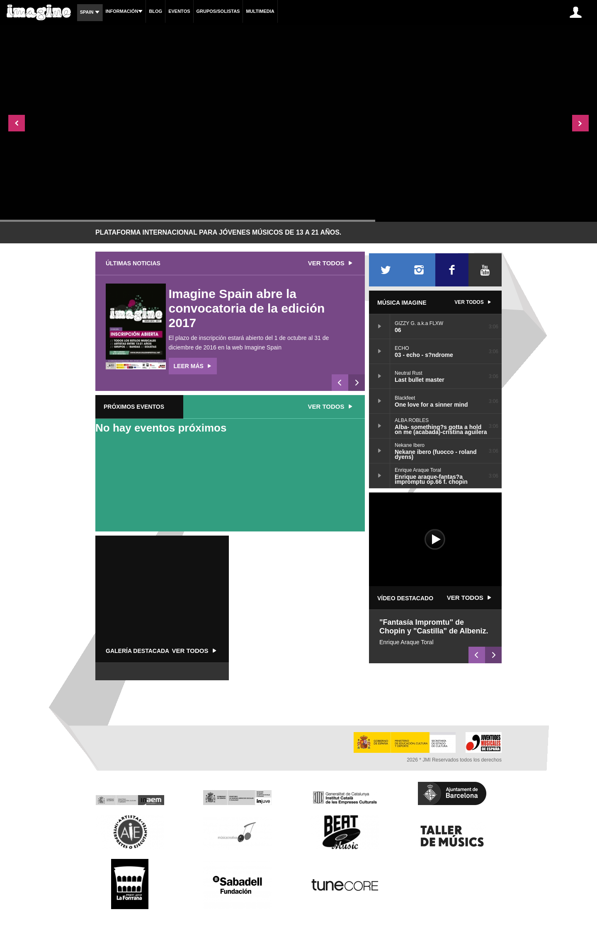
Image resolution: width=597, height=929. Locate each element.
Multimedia (260, 11)
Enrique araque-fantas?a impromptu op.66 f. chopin (379, 475)
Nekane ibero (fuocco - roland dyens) (379, 450)
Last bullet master (379, 376)
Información (124, 11)
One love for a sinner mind (379, 400)
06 (379, 326)
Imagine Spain (263, 347)
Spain (90, 12)
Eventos (179, 11)
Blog (155, 11)
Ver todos (331, 263)
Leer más (194, 366)
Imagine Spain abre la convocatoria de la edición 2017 (247, 308)
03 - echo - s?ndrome (379, 351)
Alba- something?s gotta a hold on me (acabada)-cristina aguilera (379, 425)
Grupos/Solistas (218, 11)
